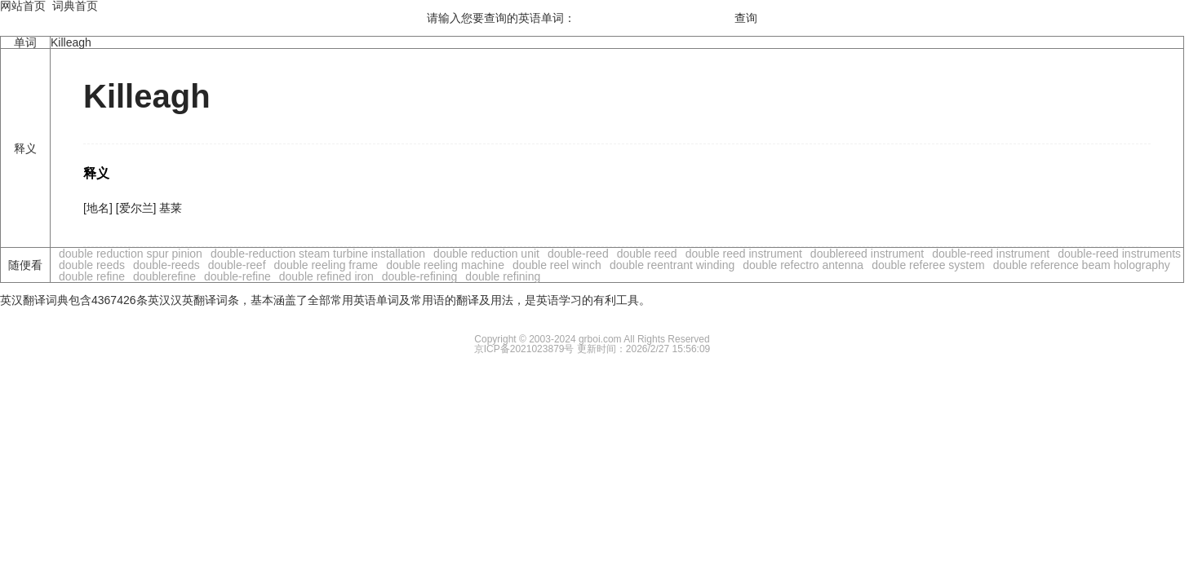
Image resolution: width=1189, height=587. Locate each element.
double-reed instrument (990, 253)
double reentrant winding (672, 264)
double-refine (237, 276)
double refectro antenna (803, 264)
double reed (647, 253)
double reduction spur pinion (130, 253)
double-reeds (166, 264)
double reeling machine (445, 264)
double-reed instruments (1119, 253)
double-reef (237, 264)
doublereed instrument (867, 253)
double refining (502, 276)
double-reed (578, 253)
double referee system (928, 264)
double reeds (92, 264)
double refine (92, 276)
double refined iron (326, 276)
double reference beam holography (1081, 264)
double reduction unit (486, 253)
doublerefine (164, 276)
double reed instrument (743, 253)
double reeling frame (326, 264)
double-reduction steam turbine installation (318, 253)
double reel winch (556, 264)
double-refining (420, 276)
